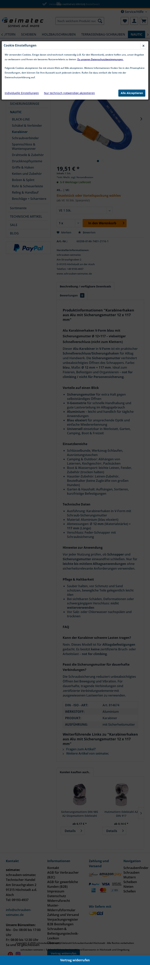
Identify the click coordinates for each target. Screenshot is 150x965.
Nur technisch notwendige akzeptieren (69, 93)
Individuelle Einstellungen (22, 93)
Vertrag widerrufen (75, 960)
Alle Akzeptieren (132, 93)
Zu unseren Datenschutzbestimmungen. (100, 59)
